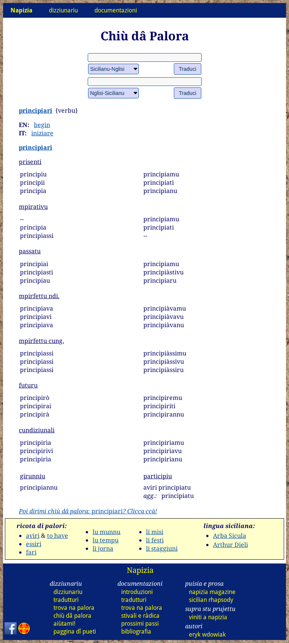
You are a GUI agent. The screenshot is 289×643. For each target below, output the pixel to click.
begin (42, 125)
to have (57, 535)
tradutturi (66, 599)
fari (31, 552)
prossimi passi (140, 623)
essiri (33, 544)
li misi (154, 532)
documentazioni (115, 10)
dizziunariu (63, 10)
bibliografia (136, 631)
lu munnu (106, 532)
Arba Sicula (229, 535)
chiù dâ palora (72, 615)
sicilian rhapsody (211, 599)
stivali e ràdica (140, 615)
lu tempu (106, 540)
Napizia (140, 570)
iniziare (42, 133)
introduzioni (137, 592)
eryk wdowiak (207, 634)
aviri (33, 535)
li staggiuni (162, 548)
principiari (35, 110)
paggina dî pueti (74, 631)
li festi (155, 540)
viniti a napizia (208, 617)
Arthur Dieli (230, 544)
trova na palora (73, 607)
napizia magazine (212, 592)
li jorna (103, 548)
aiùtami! (64, 623)
